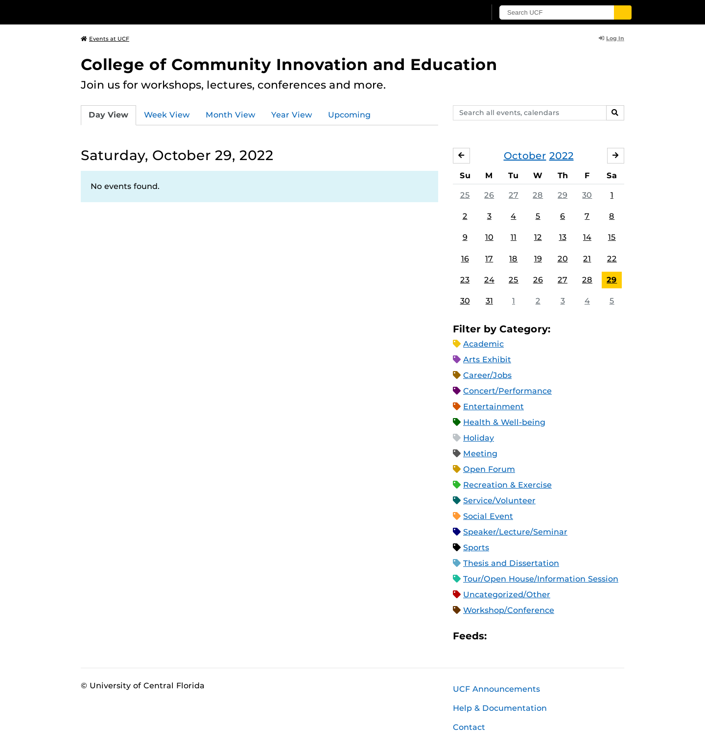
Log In (611, 38)
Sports (476, 547)
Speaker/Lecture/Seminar (515, 532)
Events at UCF (105, 38)
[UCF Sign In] (454, 12)
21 (587, 258)
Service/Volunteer (499, 500)
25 (465, 195)
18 (513, 258)
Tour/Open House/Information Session (540, 579)
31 (489, 300)
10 (489, 237)
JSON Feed (566, 636)
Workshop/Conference (508, 610)
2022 (561, 156)
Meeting (480, 453)
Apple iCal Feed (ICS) (499, 636)
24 (489, 279)
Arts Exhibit (487, 359)
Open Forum (489, 469)
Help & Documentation (500, 708)
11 (514, 237)
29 (562, 195)
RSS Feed (532, 636)
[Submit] (623, 12)
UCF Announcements (496, 689)
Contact (469, 727)
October (525, 156)
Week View (167, 114)
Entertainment (493, 406)
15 (612, 237)
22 (612, 258)
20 (563, 258)
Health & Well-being (504, 422)
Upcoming (349, 114)
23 (465, 279)
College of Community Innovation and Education (289, 64)
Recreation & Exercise (507, 485)
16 (465, 258)
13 (562, 237)
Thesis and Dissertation (511, 563)
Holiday (478, 438)
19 (538, 258)
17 (489, 258)
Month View (231, 114)
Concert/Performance (507, 391)
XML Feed (549, 636)
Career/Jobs (487, 375)
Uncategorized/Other (506, 594)
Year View (291, 114)
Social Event (488, 516)
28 (538, 195)
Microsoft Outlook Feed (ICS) (516, 636)
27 (513, 195)
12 (538, 237)
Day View (108, 114)
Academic (483, 344)
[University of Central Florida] (152, 12)
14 (587, 237)
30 (587, 195)
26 (489, 195)
